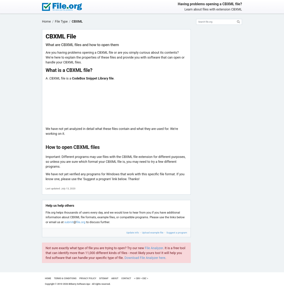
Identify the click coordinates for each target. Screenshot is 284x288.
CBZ (144, 278)
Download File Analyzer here (144, 258)
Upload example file (152, 232)
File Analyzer (154, 248)
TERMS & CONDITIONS (65, 278)
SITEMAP (103, 278)
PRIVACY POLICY (87, 278)
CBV (138, 278)
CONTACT (126, 278)
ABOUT (114, 278)
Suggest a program (176, 232)
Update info (132, 232)
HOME (48, 278)
